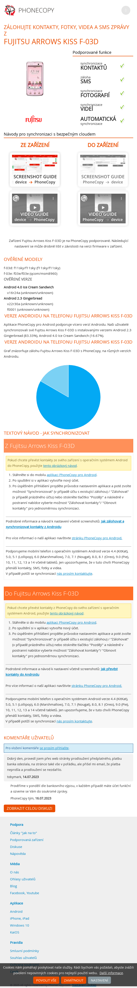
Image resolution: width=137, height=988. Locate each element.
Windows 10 (19, 925)
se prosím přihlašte (54, 748)
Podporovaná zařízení (26, 839)
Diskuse (16, 846)
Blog (13, 886)
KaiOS (14, 932)
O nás (14, 872)
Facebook (17, 893)
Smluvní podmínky (24, 950)
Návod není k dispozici (35, 208)
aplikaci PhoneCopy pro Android (71, 474)
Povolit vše (46, 980)
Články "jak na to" (23, 833)
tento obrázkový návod (60, 466)
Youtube (33, 893)
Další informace (111, 973)
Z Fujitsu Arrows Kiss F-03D (35, 170)
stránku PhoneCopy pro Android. (97, 538)
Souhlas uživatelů (23, 957)
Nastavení (99, 980)
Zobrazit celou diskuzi (29, 808)
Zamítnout (73, 980)
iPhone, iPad (19, 918)
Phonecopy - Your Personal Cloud (29, 10)
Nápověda (18, 853)
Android (16, 911)
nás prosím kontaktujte (74, 573)
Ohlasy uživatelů (22, 879)
